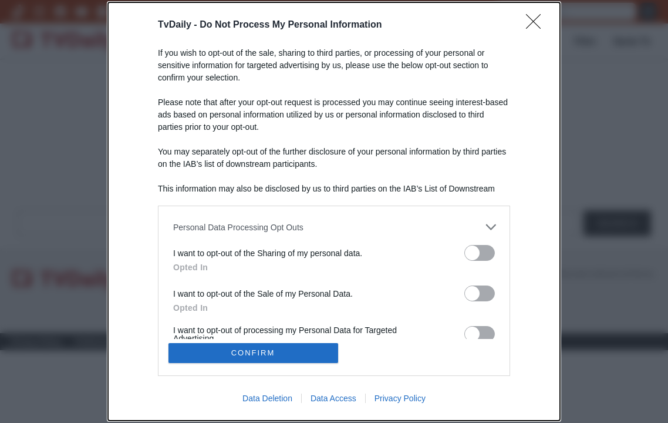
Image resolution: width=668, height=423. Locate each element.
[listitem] (334, 227)
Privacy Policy (400, 398)
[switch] (479, 253)
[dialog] (334, 211)
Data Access (333, 398)
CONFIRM (253, 352)
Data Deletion (267, 398)
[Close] (537, 25)
